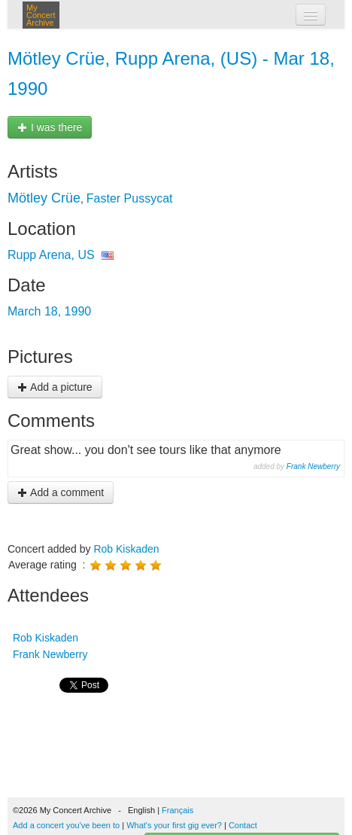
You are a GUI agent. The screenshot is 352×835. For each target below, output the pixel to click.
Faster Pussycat (129, 198)
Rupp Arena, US (51, 254)
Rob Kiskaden (126, 549)
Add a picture (55, 387)
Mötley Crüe (44, 198)
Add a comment (60, 492)
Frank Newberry (313, 466)
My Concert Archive (41, 15)
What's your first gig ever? (174, 825)
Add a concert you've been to (66, 825)
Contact (243, 825)
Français (177, 810)
